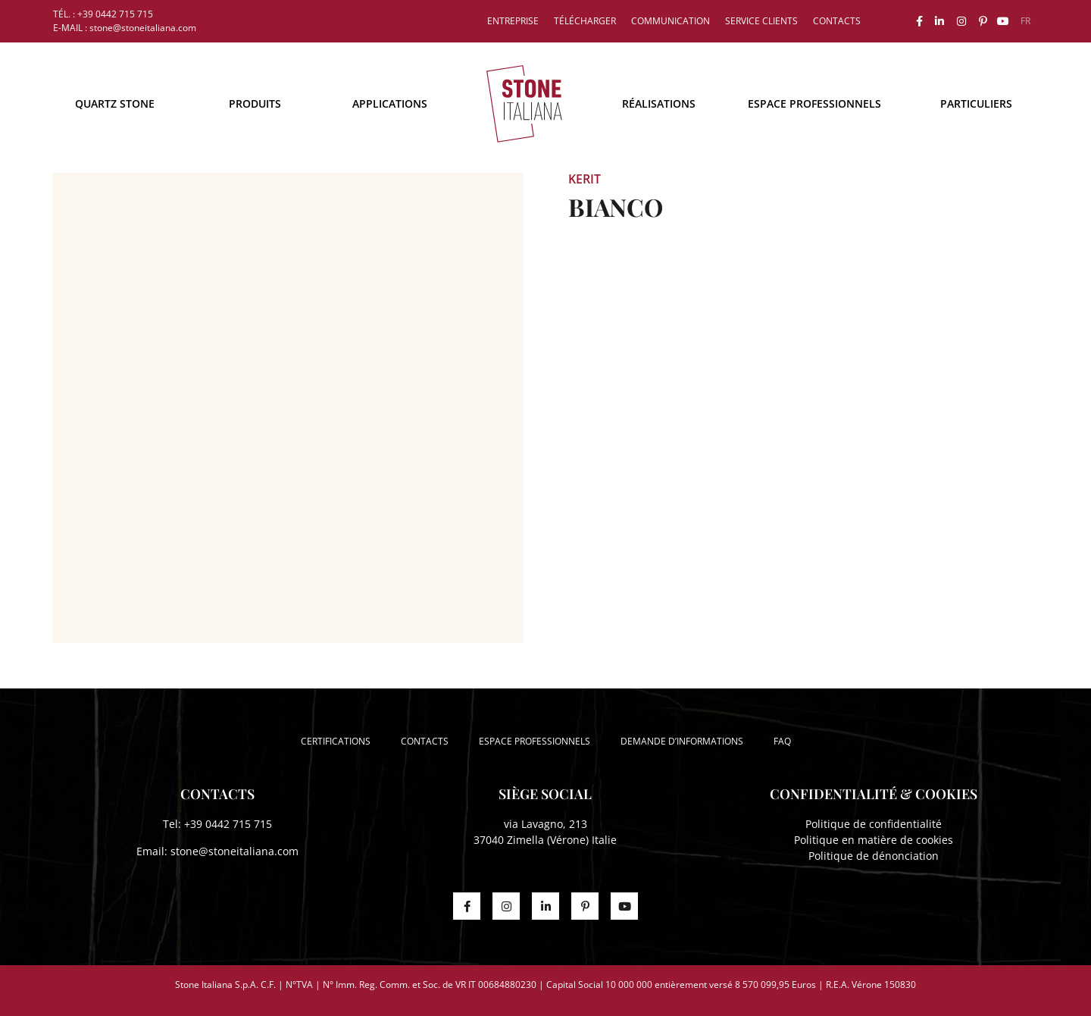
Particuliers (976, 103)
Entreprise (513, 20)
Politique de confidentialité (873, 824)
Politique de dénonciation (873, 855)
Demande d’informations (682, 741)
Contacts (837, 20)
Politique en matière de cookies (873, 840)
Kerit (584, 179)
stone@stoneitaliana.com (234, 851)
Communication (670, 20)
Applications (389, 103)
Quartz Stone (115, 103)
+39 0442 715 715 (228, 824)
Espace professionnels (814, 103)
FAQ (782, 741)
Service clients (761, 20)
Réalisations (659, 103)
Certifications (335, 741)
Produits (255, 103)
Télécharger (585, 20)
